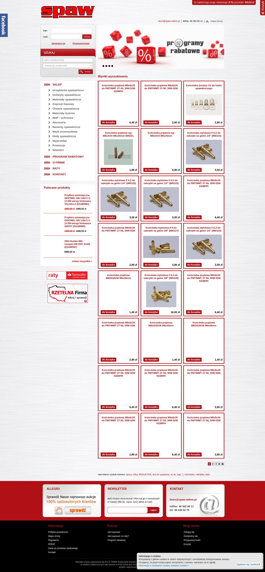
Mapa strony (54, 536)
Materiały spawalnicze (66, 99)
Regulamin (53, 540)
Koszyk (187, 544)
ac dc (173, 474)
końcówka (189, 474)
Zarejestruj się (58, 43)
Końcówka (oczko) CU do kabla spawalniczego (204, 87)
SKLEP (57, 84)
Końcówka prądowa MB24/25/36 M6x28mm (118, 276)
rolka (135, 474)
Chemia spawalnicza (65, 108)
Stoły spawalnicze (64, 136)
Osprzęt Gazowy (63, 104)
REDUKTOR (145, 474)
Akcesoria (59, 122)
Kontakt (59, 174)
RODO (51, 544)
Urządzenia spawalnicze (68, 90)
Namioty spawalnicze (66, 127)
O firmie (59, 162)
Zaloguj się (189, 532)
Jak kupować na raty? (118, 536)
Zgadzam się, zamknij (248, 564)
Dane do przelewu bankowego (63, 548)
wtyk (207, 474)
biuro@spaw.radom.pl (169, 21)
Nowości (58, 150)
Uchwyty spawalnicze (66, 94)
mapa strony (217, 21)
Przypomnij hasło (81, 43)
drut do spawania (161, 474)
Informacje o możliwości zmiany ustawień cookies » (164, 565)
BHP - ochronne (62, 117)
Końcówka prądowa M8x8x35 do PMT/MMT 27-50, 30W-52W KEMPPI (118, 88)
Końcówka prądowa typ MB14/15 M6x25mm (161, 134)
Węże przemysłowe (65, 131)
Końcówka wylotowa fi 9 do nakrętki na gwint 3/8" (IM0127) (161, 229)
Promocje (58, 145)
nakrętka (200, 474)
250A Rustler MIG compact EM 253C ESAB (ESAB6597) (77, 244)
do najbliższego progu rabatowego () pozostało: (224, 2)
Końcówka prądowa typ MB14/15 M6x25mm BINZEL (118, 134)
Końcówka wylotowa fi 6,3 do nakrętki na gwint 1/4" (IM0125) (203, 134)
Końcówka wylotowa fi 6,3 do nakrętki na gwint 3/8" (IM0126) (161, 276)
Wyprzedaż (59, 140)
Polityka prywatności (58, 532)
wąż (179, 474)
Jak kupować (113, 532)
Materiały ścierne (63, 113)
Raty (56, 168)
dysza (129, 474)
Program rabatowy (68, 156)
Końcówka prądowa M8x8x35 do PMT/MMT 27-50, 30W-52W (161, 87)
